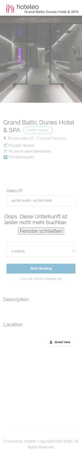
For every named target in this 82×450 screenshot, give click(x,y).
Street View (62, 342)
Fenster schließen (41, 231)
